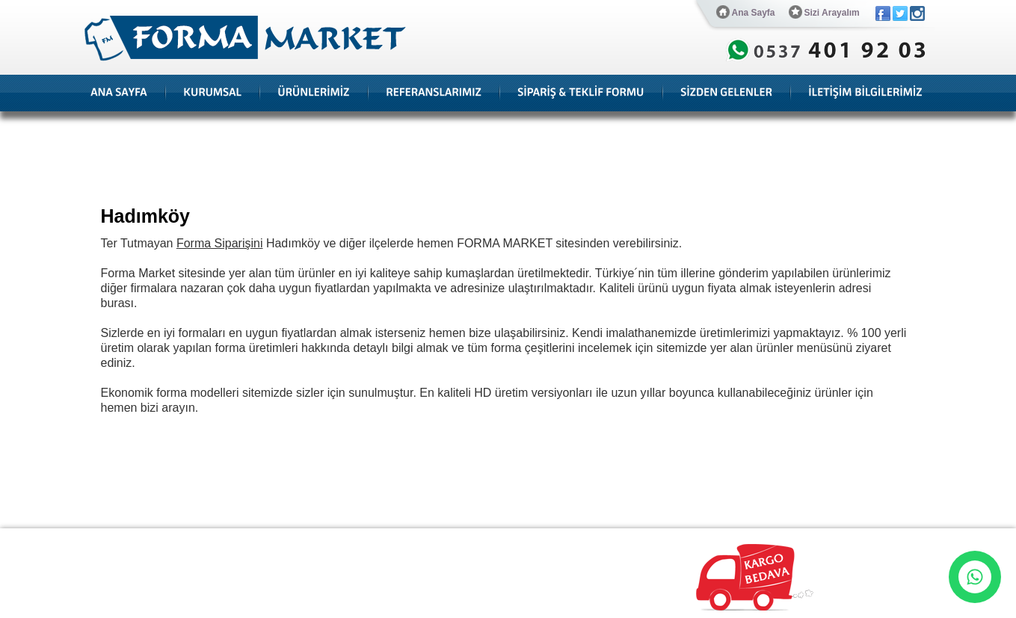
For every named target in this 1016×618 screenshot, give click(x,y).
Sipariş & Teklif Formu (355, 540)
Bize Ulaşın (524, 540)
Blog (288, 540)
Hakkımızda (161, 540)
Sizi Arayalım (824, 12)
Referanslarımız (232, 540)
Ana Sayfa (745, 12)
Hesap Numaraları (449, 540)
